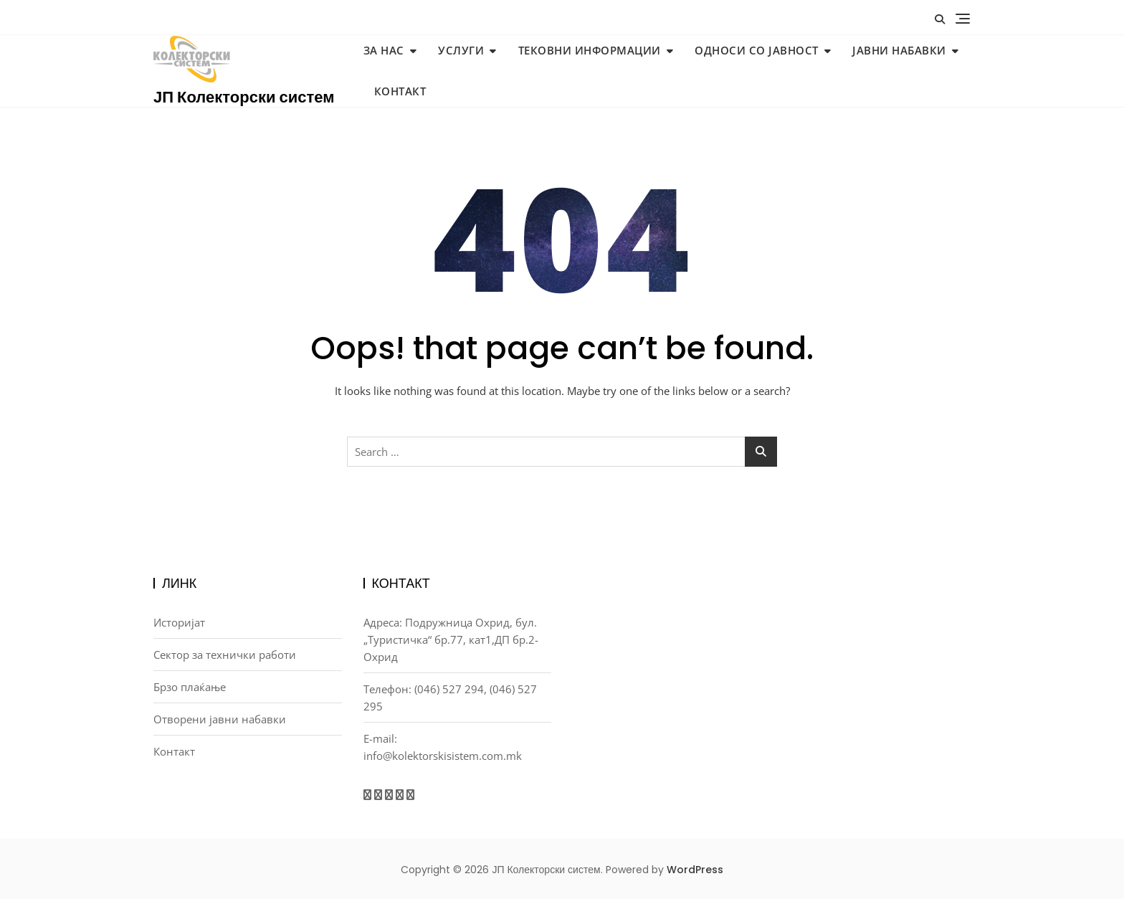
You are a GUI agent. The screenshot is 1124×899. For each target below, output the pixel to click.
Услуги (461, 50)
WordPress (695, 869)
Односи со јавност (757, 50)
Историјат (179, 622)
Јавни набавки (899, 50)
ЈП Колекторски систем (243, 97)
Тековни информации (589, 50)
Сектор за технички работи (224, 654)
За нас (383, 50)
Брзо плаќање (189, 687)
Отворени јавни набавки (219, 719)
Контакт (400, 91)
